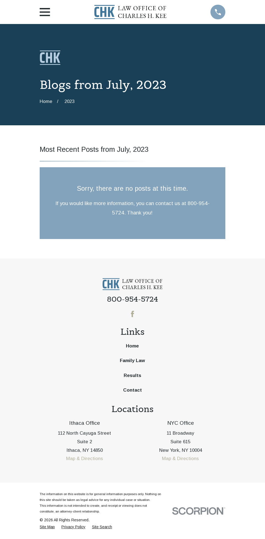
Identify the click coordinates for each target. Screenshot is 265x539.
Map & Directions (84, 458)
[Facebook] (132, 314)
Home (132, 346)
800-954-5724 (132, 299)
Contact (132, 390)
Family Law (132, 360)
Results (132, 375)
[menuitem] (47, 527)
